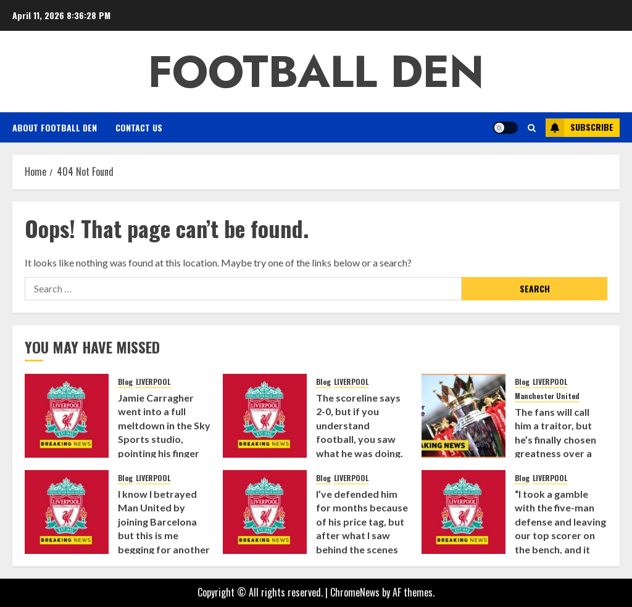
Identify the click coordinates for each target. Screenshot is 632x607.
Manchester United (547, 396)
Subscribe (579, 127)
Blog (125, 382)
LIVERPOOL (153, 382)
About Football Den (54, 127)
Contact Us (138, 127)
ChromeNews (355, 592)
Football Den (316, 71)
